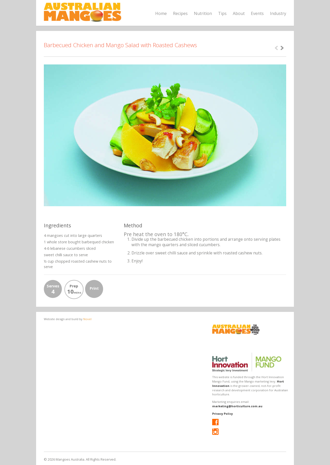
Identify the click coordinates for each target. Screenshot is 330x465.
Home (161, 13)
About (239, 13)
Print (94, 288)
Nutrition (203, 13)
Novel (87, 319)
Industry (278, 13)
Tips (222, 13)
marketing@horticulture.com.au (237, 406)
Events (257, 13)
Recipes (180, 13)
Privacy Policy (222, 414)
